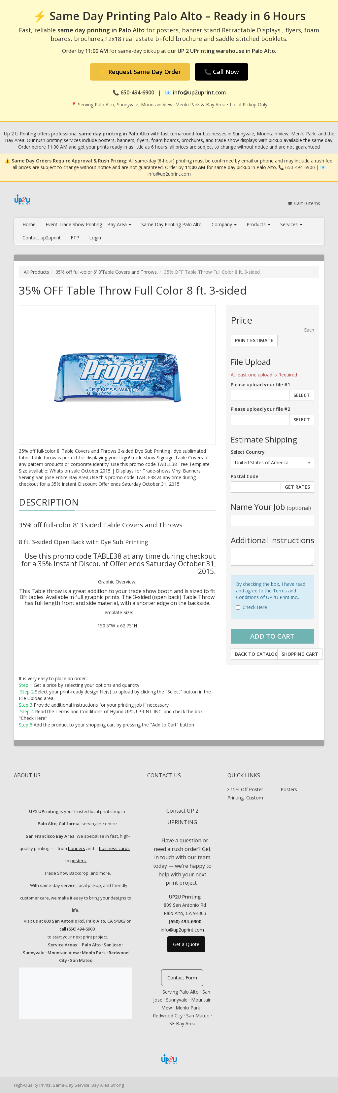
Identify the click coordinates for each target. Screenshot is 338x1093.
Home (29, 224)
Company (224, 224)
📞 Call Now (221, 72)
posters (78, 861)
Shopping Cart (300, 654)
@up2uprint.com (186, 930)
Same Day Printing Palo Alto (171, 224)
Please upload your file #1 (260, 384)
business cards (114, 848)
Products (258, 224)
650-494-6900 (300, 167)
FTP (75, 237)
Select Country (248, 452)
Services (291, 224)
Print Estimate (254, 340)
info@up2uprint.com (169, 174)
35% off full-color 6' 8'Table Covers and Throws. (106, 272)
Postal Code (244, 476)
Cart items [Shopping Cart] (303, 203)
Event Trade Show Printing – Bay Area (88, 224)
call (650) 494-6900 (77, 929)
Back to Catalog (256, 654)
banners (76, 848)
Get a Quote (186, 944)
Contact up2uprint (41, 237)
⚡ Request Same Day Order (140, 72)
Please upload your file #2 (260, 409)
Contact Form (182, 977)
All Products (36, 272)
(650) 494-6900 (185, 921)
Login (95, 237)
